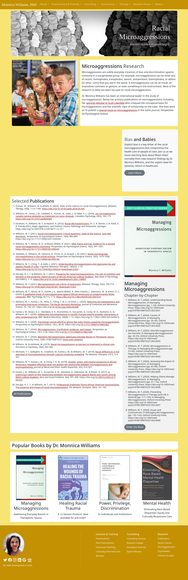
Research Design (135, 542)
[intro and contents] (73, 339)
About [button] (44, 4)
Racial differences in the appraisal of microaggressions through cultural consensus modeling (67, 353)
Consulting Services (136, 538)
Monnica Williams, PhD (19, 5)
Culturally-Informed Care (108, 551)
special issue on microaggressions (118, 110)
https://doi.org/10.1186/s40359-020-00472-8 (78, 296)
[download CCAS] (69, 269)
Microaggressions (166, 546)
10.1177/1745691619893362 (94, 324)
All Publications (22, 393)
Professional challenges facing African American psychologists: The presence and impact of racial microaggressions (68, 386)
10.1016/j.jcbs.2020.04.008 (65, 306)
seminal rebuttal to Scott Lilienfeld (105, 103)
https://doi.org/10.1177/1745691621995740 (37, 259)
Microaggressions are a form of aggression (59, 284)
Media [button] (159, 4)
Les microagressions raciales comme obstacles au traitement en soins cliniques (66, 215)
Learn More (134, 172)
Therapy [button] (124, 4)
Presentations (102, 538)
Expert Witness (134, 551)
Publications (164, 538)
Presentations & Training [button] (66, 4)
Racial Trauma (164, 542)
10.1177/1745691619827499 (78, 331)
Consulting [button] (90, 4)
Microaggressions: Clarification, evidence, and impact (64, 329)
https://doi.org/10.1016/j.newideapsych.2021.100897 (59, 279)
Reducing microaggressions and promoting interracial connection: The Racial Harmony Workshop (67, 303)
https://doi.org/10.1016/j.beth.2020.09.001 (37, 286)
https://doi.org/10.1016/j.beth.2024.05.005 (63, 208)
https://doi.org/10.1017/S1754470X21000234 (38, 269)
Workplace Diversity (136, 547)
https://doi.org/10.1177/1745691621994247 (37, 249)
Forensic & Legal (166, 555)
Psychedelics (164, 551)
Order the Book (135, 427)
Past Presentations (105, 542)
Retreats (100, 555)
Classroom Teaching (105, 547)
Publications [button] (108, 4)
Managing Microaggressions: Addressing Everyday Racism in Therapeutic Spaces (76, 336)
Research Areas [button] (142, 4)
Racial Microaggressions (77, 223)
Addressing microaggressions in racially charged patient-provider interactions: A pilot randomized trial (67, 315)
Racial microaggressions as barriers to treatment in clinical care (82, 344)
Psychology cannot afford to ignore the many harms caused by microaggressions (78, 322)
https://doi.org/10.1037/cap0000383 (34, 218)
